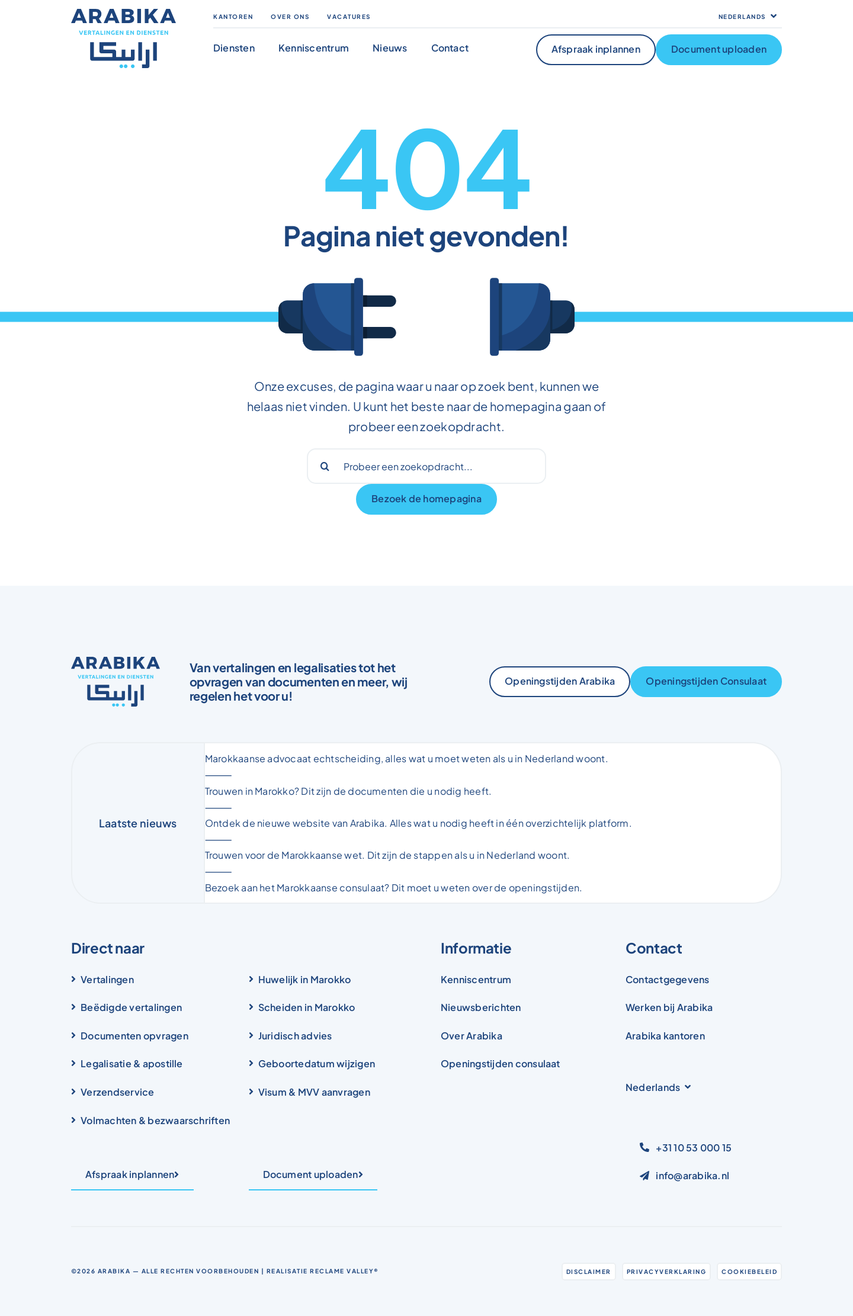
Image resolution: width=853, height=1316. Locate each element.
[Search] (324, 466)
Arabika (114, 1271)
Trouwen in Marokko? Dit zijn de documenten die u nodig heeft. (348, 791)
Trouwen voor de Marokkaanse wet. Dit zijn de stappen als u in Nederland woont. (387, 855)
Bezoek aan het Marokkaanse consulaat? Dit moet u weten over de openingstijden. (394, 887)
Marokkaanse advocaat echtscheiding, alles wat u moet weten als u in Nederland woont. (406, 758)
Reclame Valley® (344, 1271)
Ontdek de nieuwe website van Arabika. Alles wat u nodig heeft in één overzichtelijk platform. (418, 823)
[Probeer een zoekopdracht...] (426, 466)
